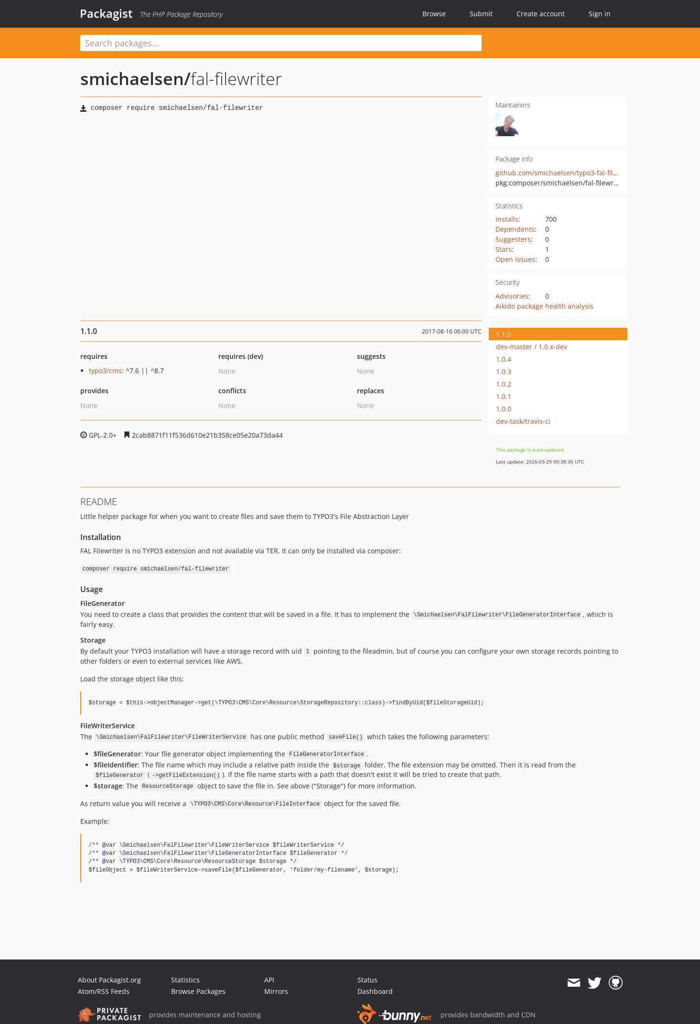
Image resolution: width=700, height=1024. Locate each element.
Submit (481, 13)
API (269, 979)
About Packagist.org (109, 979)
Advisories (511, 296)
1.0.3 (503, 371)
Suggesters (513, 239)
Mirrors (276, 991)
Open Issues (515, 259)
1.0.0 (503, 408)
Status (367, 979)
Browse (434, 13)
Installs (506, 219)
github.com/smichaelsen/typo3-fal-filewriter (565, 172)
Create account (541, 13)
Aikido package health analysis (544, 306)
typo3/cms (105, 370)
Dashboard (375, 991)
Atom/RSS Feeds (103, 991)
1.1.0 (503, 334)
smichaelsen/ (135, 78)
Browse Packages (198, 991)
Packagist (106, 13)
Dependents (515, 229)
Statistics (185, 979)
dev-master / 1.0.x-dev (531, 346)
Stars (503, 249)
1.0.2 (503, 383)
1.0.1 (503, 396)
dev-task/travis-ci (523, 421)
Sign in (600, 13)
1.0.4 (503, 359)
